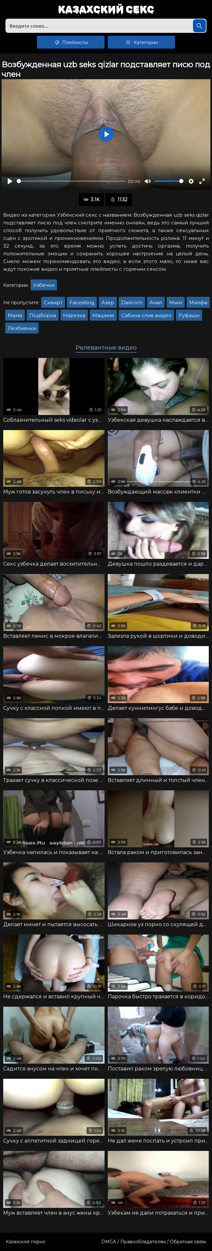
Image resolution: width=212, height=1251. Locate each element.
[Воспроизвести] (10, 181)
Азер (107, 302)
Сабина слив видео (146, 315)
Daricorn (132, 302)
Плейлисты (70, 42)
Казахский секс (106, 10)
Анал (156, 302)
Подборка (42, 315)
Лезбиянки (22, 328)
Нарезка (74, 315)
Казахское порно (25, 1242)
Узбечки (43, 285)
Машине (103, 315)
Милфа (198, 302)
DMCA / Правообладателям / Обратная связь (153, 1242)
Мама (15, 315)
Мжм (175, 302)
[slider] (71, 181)
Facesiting (81, 302)
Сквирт (53, 302)
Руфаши (189, 315)
